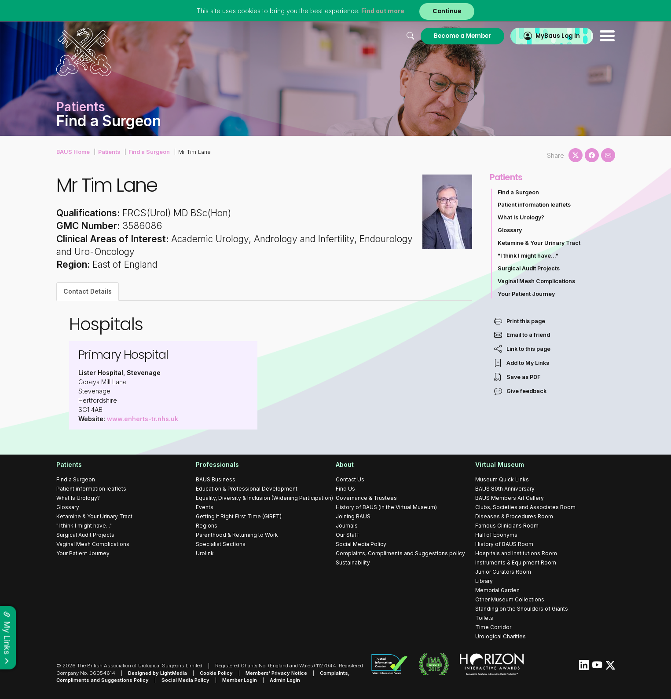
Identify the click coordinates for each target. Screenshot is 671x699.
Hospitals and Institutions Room (516, 553)
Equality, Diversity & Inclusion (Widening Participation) (264, 498)
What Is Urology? (521, 217)
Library (484, 581)
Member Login (239, 680)
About (345, 464)
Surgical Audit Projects (529, 268)
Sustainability (353, 562)
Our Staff (347, 535)
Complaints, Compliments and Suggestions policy (400, 553)
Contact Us (350, 479)
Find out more (382, 11)
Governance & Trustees (366, 498)
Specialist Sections (221, 544)
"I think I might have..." (528, 255)
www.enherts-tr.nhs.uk (142, 418)
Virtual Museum (499, 464)
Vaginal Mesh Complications (536, 281)
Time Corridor (493, 627)
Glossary (510, 230)
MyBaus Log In (557, 36)
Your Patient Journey (526, 294)
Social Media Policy (361, 544)
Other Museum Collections (509, 599)
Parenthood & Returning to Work (237, 535)
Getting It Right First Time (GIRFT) (239, 516)
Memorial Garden (497, 590)
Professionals (217, 464)
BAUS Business (215, 479)
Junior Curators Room (503, 571)
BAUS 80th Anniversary (505, 488)
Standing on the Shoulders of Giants (521, 608)
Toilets (484, 618)
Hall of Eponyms (496, 535)
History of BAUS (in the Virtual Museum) (386, 507)
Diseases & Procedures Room (514, 516)
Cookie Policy (216, 673)
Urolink (205, 553)
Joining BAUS (353, 516)
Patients (109, 152)
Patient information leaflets (534, 204)
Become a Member (462, 36)
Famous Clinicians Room (507, 525)
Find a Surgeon (149, 152)
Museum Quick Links (502, 479)
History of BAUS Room (504, 544)
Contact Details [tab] (87, 291)
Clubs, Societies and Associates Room (525, 507)
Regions (206, 525)
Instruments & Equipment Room (515, 562)
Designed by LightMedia (157, 673)
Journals (347, 525)
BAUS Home (73, 152)
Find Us (345, 488)
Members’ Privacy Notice (276, 673)
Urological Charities (500, 636)
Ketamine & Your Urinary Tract (539, 243)
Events (204, 507)
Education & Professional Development (246, 488)
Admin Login (285, 680)
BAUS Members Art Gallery (509, 498)
